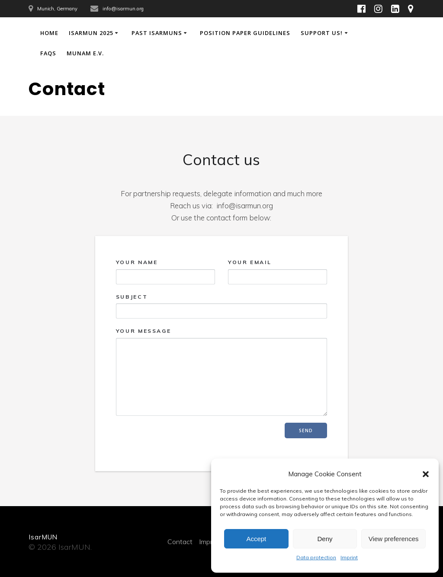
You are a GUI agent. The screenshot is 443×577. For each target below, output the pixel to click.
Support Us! (322, 33)
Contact (180, 541)
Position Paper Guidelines (245, 33)
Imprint (349, 557)
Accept (256, 538)
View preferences (394, 538)
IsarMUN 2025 (91, 33)
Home (49, 33)
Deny (324, 538)
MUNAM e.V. (85, 53)
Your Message (221, 372)
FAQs (48, 53)
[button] (425, 474)
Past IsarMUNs (157, 33)
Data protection (316, 557)
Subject (221, 306)
